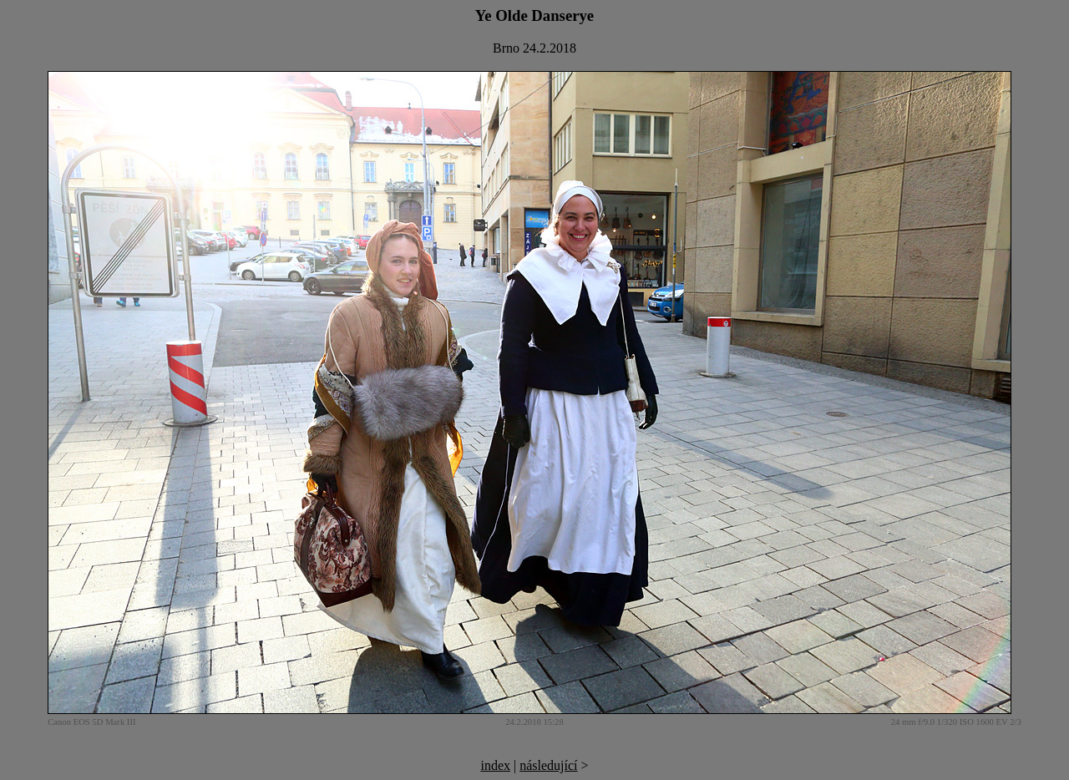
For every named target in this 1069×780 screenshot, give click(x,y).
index (495, 765)
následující (548, 765)
